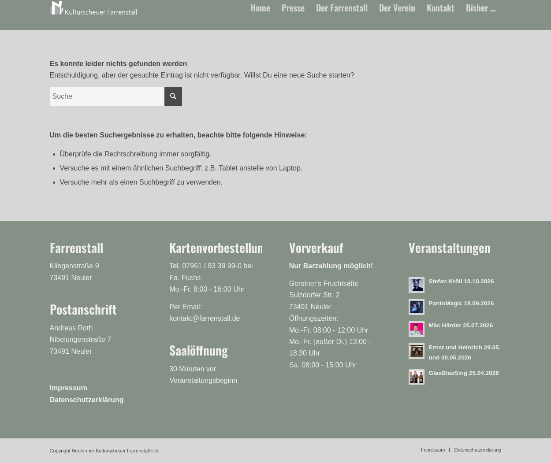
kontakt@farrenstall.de (204, 318)
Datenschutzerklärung (87, 400)
